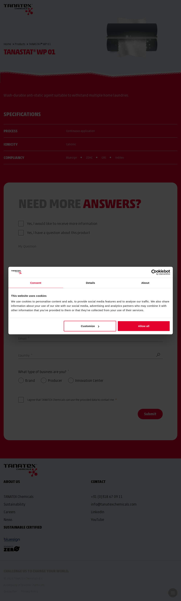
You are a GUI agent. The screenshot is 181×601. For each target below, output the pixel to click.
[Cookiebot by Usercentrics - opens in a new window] (154, 272)
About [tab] (145, 282)
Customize (90, 326)
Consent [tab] (35, 282)
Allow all (143, 326)
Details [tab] (90, 282)
